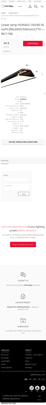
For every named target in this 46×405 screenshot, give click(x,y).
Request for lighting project (18, 307)
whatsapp (28, 285)
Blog (27, 361)
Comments (4, 161)
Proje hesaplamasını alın (23, 244)
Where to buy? (30, 364)
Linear (3, 364)
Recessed (4, 354)
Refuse (39, 400)
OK (39, 396)
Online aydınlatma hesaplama (23, 142)
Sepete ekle (33, 43)
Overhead (4, 358)
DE (35, 379)
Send (24, 194)
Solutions (28, 358)
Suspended (5, 361)
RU (43, 379)
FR (30, 379)
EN (26, 379)
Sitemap (28, 367)
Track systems (6, 367)
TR (39, 379)
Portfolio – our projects (34, 354)
